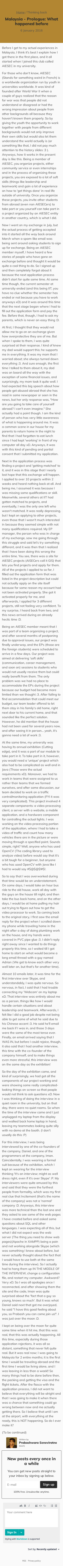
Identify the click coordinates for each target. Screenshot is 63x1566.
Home (20, 12)
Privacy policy (34, 1561)
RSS (24, 1561)
